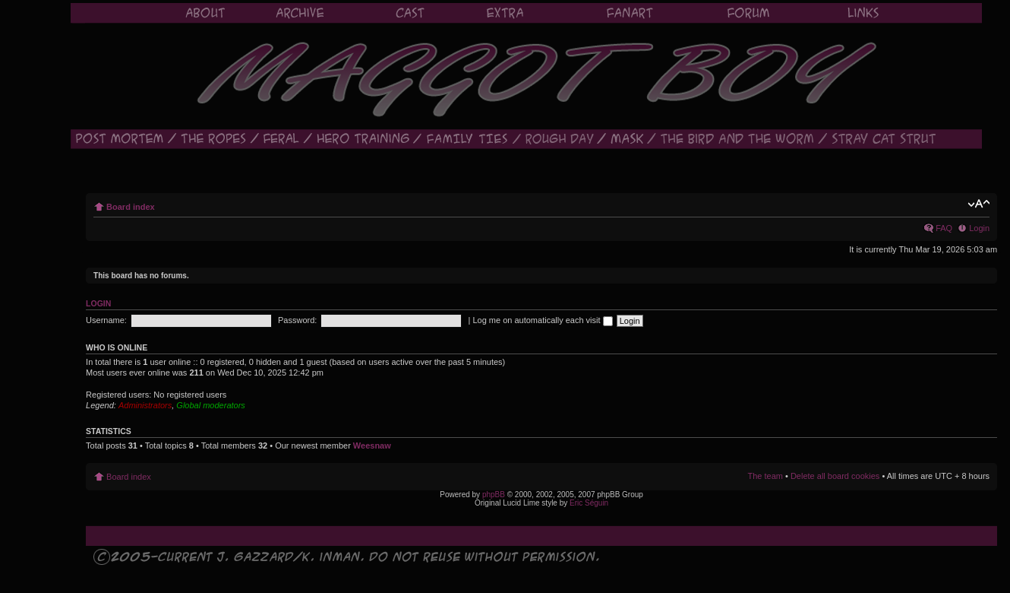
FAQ (944, 228)
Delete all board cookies (835, 475)
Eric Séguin (589, 503)
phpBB (493, 494)
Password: (297, 320)
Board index (130, 206)
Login (979, 228)
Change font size (978, 204)
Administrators (145, 405)
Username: (106, 320)
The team (764, 475)
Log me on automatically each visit (542, 320)
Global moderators (210, 405)
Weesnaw (372, 445)
